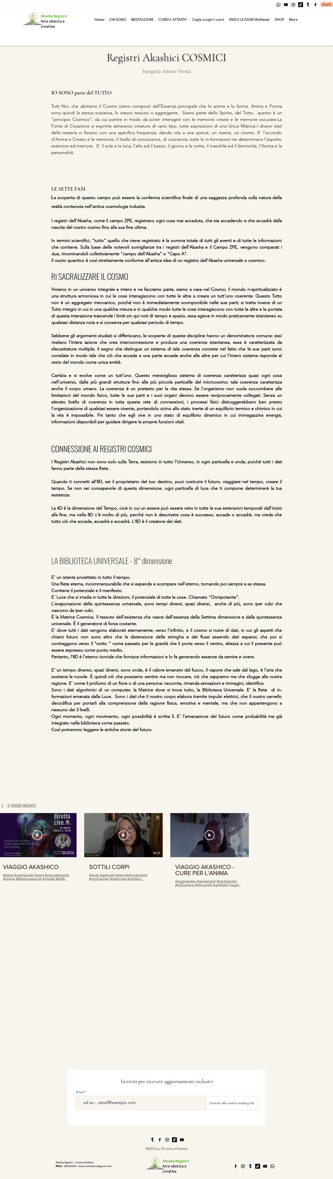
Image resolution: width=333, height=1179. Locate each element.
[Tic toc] (300, 4)
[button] (19, 805)
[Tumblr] (308, 4)
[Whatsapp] (278, 4)
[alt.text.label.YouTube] (285, 4)
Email (80, 1092)
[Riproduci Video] (37, 835)
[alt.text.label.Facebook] (315, 4)
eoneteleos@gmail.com (98, 1166)
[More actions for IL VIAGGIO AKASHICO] (19, 805)
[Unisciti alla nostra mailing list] (232, 1103)
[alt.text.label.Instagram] (293, 4)
